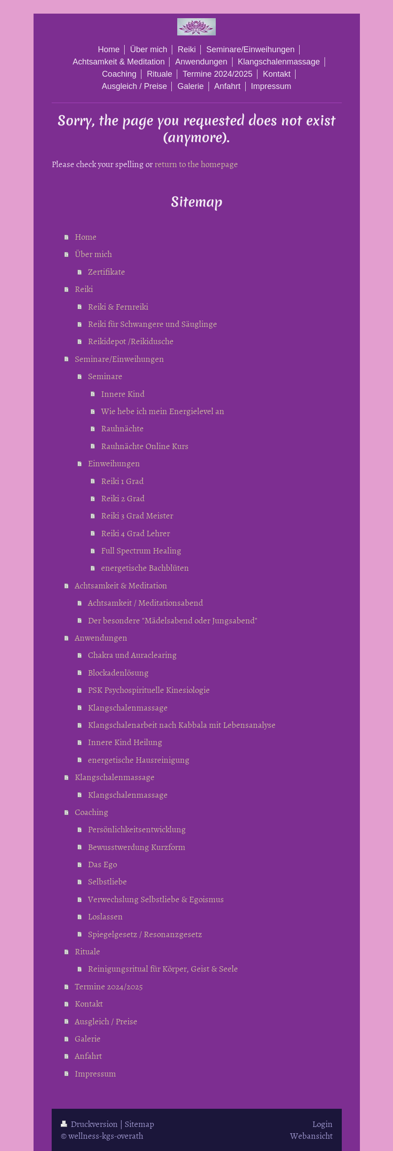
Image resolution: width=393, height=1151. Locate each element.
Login (322, 1123)
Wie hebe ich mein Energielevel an (162, 410)
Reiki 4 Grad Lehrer (135, 532)
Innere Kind (123, 393)
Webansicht (311, 1135)
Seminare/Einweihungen (119, 358)
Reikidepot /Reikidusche (131, 340)
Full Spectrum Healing (141, 550)
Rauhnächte (122, 428)
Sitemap (139, 1123)
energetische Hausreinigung (138, 759)
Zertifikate (106, 271)
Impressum (95, 1073)
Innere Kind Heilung (125, 741)
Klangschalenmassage (128, 707)
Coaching (91, 811)
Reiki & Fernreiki (118, 306)
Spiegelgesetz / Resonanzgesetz (145, 933)
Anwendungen (101, 637)
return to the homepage (196, 163)
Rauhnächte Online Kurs (145, 445)
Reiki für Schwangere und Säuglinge (152, 323)
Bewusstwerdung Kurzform (136, 846)
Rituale (87, 951)
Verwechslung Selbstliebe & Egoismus (156, 898)
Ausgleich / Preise (106, 1021)
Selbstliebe (107, 881)
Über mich (93, 253)
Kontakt (89, 1003)
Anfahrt (88, 1055)
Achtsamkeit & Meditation (121, 585)
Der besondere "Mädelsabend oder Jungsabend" (172, 620)
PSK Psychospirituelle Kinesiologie (149, 689)
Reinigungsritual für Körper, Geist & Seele (163, 968)
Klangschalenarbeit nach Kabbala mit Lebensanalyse (182, 724)
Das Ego (102, 863)
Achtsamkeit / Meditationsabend (145, 602)
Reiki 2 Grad (123, 497)
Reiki (84, 288)
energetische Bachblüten (145, 567)
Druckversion (90, 1123)
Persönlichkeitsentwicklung (137, 828)
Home (86, 236)
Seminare (105, 375)
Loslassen (105, 916)
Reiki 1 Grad (122, 480)
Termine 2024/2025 (109, 986)
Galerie (88, 1038)
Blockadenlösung (118, 672)
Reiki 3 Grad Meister (137, 515)
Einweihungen (114, 462)
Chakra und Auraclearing (132, 654)
